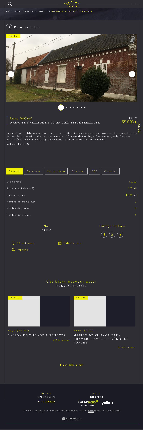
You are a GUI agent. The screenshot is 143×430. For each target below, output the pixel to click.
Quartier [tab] (110, 174)
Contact (139, 128)
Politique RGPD (115, 410)
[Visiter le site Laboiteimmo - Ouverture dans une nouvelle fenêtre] (71, 422)
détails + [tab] (33, 174)
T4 (49, 11)
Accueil (9, 11)
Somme (26, 11)
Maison (42, 11)
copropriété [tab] (56, 174)
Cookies (91, 412)
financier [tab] (78, 174)
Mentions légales (89, 410)
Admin (99, 410)
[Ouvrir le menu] (133, 4)
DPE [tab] (95, 174)
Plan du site (78, 410)
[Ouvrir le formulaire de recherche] (10, 4)
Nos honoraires (67, 410)
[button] (132, 74)
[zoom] (71, 101)
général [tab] (14, 174)
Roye (34, 11)
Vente (17, 11)
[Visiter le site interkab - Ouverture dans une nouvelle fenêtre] (88, 403)
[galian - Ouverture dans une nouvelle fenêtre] (107, 403)
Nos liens (105, 410)
